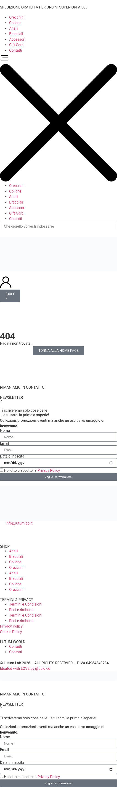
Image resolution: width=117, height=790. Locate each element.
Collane (15, 23)
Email (4, 443)
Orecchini (16, 17)
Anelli (13, 28)
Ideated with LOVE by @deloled (25, 668)
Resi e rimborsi (21, 610)
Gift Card (16, 45)
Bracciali (16, 34)
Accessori (17, 39)
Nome (5, 431)
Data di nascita (12, 456)
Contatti (15, 50)
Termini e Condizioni (25, 604)
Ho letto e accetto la (32, 470)
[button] (58, 118)
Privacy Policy (48, 470)
